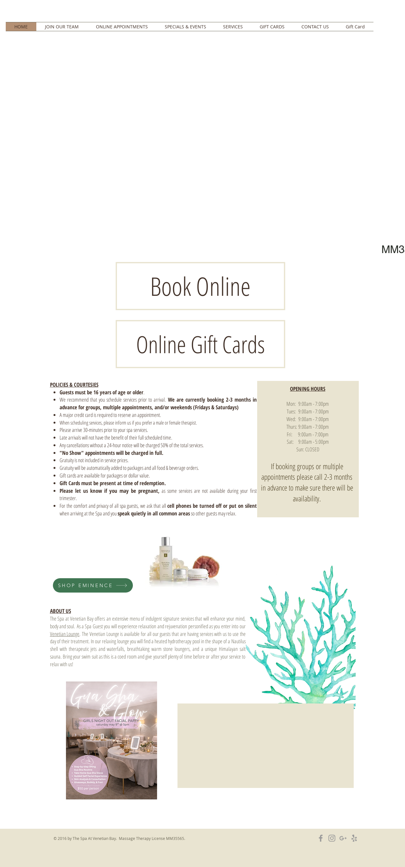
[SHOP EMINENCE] (93, 585)
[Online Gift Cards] (200, 344)
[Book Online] (200, 286)
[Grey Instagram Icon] (331, 838)
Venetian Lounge (65, 634)
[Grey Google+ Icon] (343, 838)
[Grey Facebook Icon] (320, 838)
